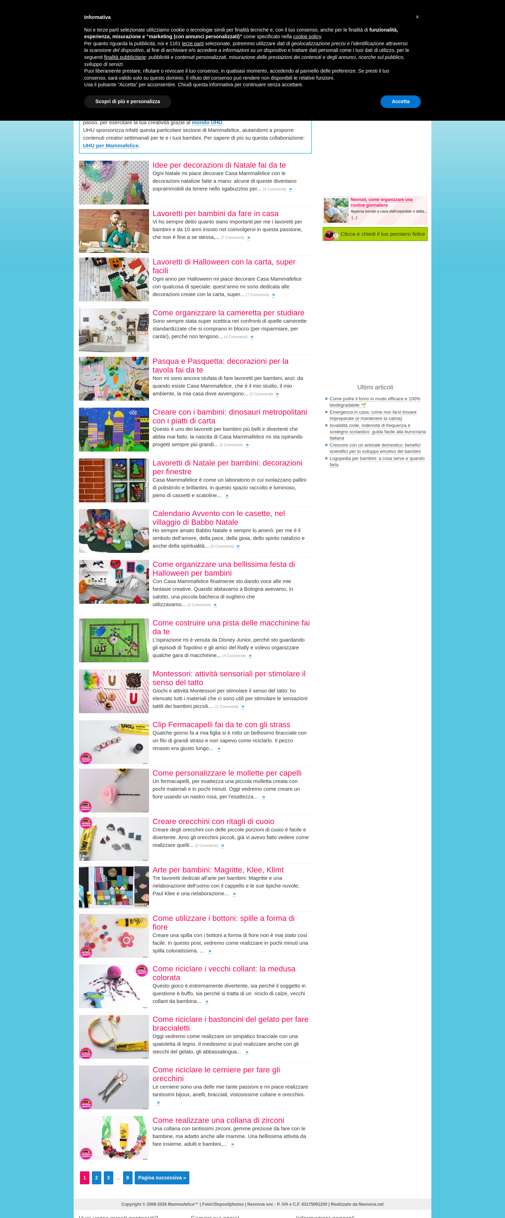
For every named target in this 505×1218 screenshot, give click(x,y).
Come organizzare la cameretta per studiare (230, 312)
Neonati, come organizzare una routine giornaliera (382, 202)
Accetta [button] (401, 101)
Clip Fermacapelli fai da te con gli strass (221, 724)
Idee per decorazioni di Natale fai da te (219, 165)
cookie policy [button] (307, 36)
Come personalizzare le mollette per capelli (227, 773)
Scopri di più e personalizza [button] (127, 101)
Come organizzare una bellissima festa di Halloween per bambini (224, 568)
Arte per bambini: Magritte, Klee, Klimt (218, 869)
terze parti (193, 43)
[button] (417, 16)
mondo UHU (207, 122)
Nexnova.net (371, 1204)
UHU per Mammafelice (111, 145)
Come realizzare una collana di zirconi (218, 1120)
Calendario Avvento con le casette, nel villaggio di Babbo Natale (219, 518)
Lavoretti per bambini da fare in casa (216, 213)
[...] (354, 217)
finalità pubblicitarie (125, 57)
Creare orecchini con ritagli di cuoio (213, 821)
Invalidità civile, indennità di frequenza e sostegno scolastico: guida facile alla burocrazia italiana (378, 432)
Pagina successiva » (162, 1177)
